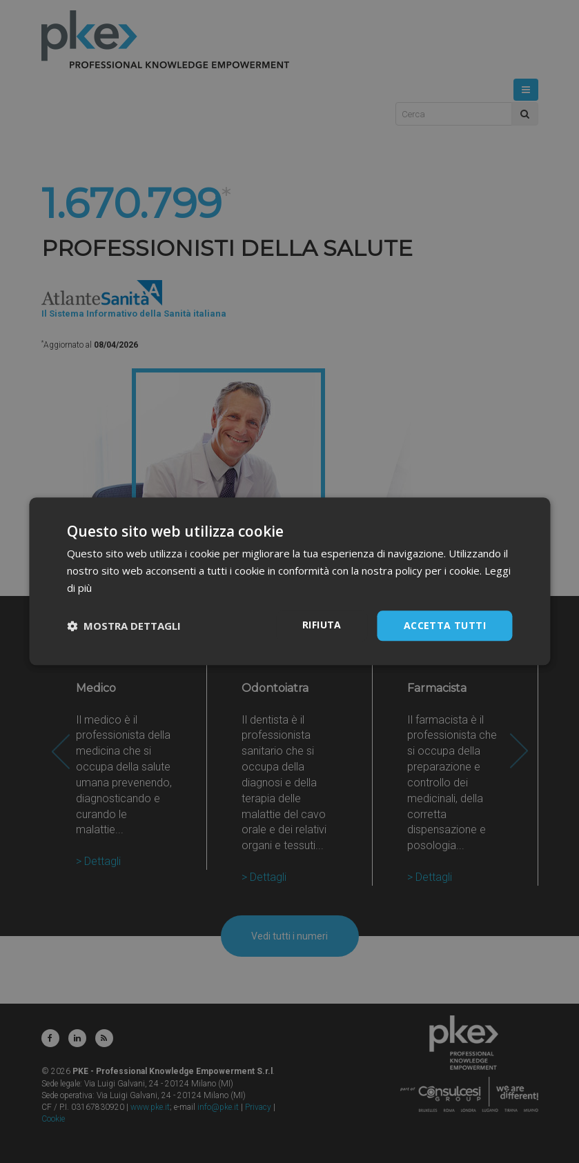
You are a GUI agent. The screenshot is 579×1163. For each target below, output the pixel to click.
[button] (124, 625)
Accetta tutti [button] (445, 625)
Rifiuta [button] (322, 624)
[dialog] (289, 581)
